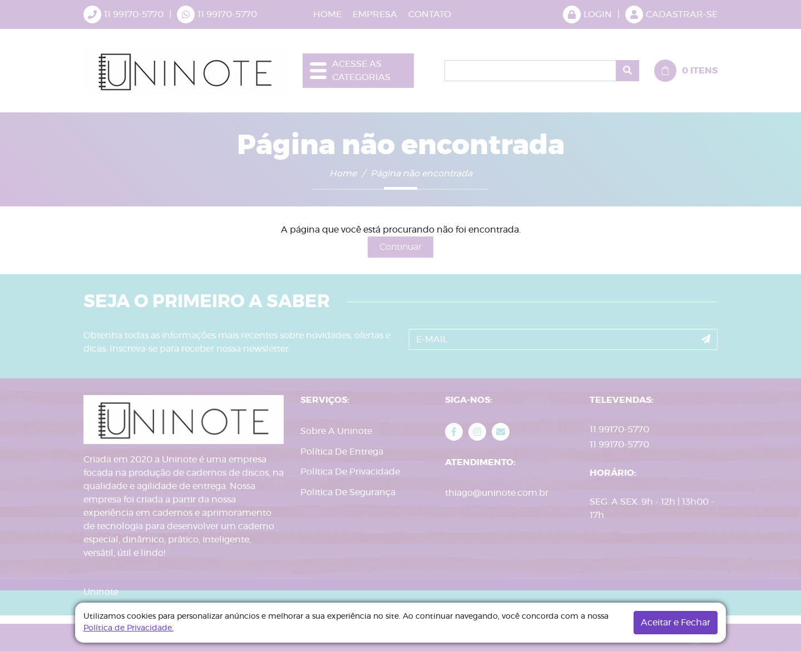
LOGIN (587, 14)
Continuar (400, 247)
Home (343, 173)
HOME (327, 14)
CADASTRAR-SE (671, 14)
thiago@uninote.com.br (496, 493)
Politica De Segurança (347, 492)
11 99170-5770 (227, 14)
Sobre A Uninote (336, 431)
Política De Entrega (341, 451)
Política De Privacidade (350, 471)
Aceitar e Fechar (675, 622)
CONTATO (429, 14)
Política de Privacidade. (128, 628)
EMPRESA (375, 14)
